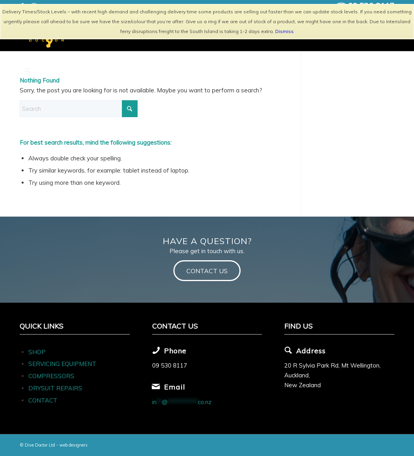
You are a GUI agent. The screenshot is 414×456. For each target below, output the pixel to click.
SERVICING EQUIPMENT (62, 364)
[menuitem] (27, 70)
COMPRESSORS (52, 376)
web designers (73, 445)
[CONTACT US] (207, 270)
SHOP (37, 352)
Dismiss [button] (284, 31)
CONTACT (42, 400)
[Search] (27, 70)
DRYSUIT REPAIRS (55, 388)
